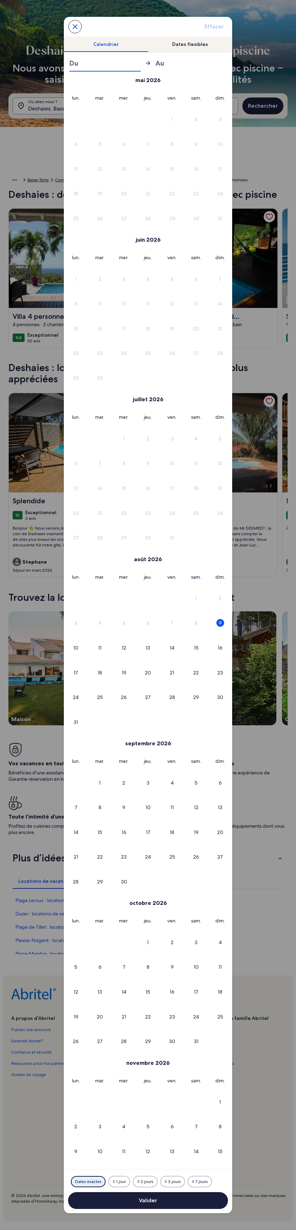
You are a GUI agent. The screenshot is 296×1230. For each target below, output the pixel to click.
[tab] (106, 44)
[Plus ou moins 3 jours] (172, 1181)
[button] (172, 119)
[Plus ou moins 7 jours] (200, 1181)
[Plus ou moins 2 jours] (145, 1181)
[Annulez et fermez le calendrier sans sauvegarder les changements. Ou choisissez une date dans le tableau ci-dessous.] (75, 26)
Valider (148, 1200)
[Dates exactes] (88, 1181)
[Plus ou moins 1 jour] (119, 1181)
